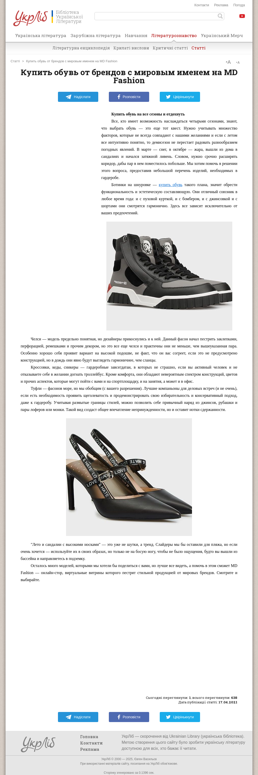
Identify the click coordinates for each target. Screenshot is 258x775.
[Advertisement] (58, 186)
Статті (198, 47)
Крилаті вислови (131, 47)
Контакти (202, 5)
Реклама (221, 5)
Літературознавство (174, 37)
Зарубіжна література (96, 35)
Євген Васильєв (145, 759)
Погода (239, 5)
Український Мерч (222, 35)
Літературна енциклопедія (81, 47)
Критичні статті (170, 47)
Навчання (136, 35)
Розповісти (129, 97)
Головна (89, 736)
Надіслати (78, 97)
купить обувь (170, 185)
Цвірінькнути (180, 97)
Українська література (40, 35)
